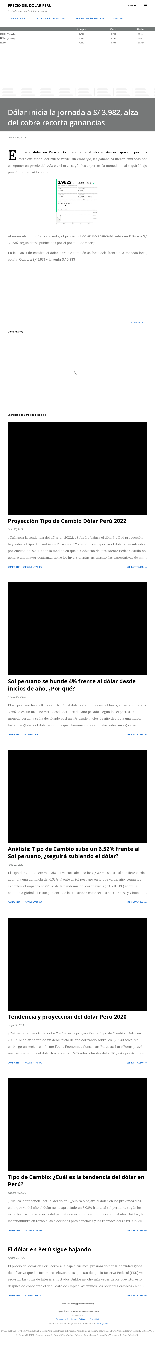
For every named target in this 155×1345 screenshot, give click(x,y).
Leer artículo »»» (137, 566)
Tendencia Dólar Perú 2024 (88, 18)
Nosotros (116, 18)
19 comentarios (32, 1062)
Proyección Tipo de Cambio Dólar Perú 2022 (67, 521)
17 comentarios (32, 1230)
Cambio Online (15, 18)
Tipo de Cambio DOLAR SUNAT (49, 18)
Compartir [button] (137, 322)
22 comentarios (32, 902)
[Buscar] (132, 5)
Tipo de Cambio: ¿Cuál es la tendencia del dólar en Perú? (76, 1180)
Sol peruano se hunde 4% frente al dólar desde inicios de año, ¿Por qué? (72, 684)
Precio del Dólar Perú (30, 5)
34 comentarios (32, 566)
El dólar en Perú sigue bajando (49, 1249)
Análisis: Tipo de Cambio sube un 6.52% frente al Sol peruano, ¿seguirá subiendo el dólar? (74, 852)
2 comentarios (32, 734)
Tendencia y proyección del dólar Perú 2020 (67, 1016)
